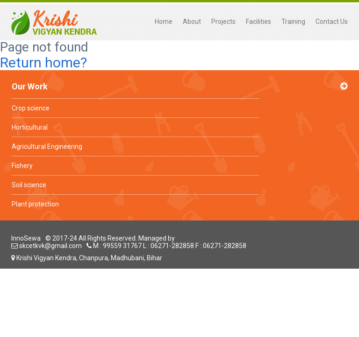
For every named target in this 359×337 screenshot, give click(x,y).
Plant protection (35, 204)
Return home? (43, 62)
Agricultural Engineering (47, 146)
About (192, 21)
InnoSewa (26, 238)
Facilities (258, 21)
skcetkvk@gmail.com (46, 245)
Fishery (22, 165)
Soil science (29, 185)
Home (163, 21)
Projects (223, 21)
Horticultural (30, 127)
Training (293, 21)
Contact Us (332, 21)
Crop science (31, 108)
